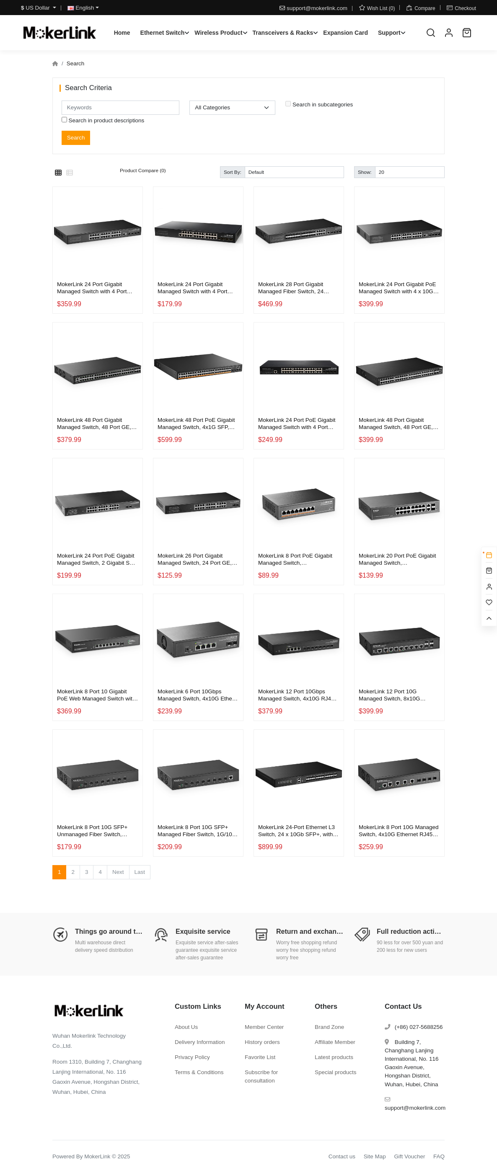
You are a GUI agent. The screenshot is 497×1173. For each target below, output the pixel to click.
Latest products (334, 1057)
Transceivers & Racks (283, 32)
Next (118, 872)
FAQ (439, 1156)
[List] (69, 173)
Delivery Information (200, 1042)
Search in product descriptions (103, 120)
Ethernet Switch (162, 32)
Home (122, 32)
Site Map (375, 1156)
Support (389, 32)
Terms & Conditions (199, 1072)
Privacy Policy (192, 1057)
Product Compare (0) (143, 170)
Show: (365, 172)
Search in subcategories (319, 104)
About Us (186, 1027)
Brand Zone (329, 1027)
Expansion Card (345, 32)
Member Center (264, 1027)
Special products (335, 1072)
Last (140, 872)
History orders (262, 1042)
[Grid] (58, 173)
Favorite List (260, 1057)
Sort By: (232, 172)
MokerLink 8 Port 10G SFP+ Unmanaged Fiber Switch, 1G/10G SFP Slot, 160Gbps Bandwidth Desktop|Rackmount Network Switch (96, 831)
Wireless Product (218, 32)
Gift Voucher (409, 1156)
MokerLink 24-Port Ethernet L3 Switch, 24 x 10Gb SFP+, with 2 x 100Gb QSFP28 (297, 831)
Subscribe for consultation (261, 1076)
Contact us (342, 1156)
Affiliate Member (335, 1042)
